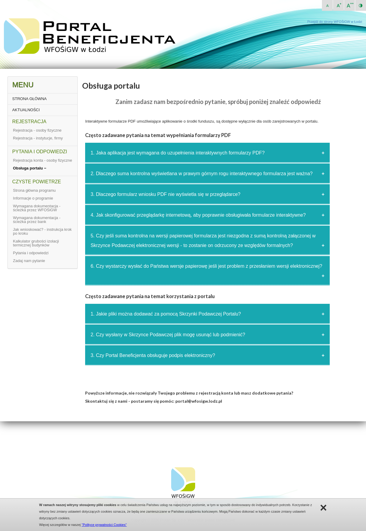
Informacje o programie (33, 198)
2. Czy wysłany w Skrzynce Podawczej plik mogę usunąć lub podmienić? (168, 334)
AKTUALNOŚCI (26, 110)
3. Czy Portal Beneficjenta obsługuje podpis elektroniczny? (153, 355)
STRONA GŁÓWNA (29, 98)
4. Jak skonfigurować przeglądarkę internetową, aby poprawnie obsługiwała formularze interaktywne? (198, 215)
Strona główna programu (34, 190)
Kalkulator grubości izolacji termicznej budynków (36, 243)
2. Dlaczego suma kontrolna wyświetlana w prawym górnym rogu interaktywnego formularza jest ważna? (202, 173)
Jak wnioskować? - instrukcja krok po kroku (42, 231)
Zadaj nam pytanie (29, 260)
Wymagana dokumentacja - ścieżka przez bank (36, 219)
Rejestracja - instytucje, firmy (38, 138)
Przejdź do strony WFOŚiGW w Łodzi (334, 21)
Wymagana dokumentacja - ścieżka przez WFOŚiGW (36, 208)
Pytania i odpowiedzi (31, 253)
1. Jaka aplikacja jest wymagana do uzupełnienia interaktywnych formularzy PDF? (178, 152)
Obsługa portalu (28, 168)
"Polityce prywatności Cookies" (104, 524)
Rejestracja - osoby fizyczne (37, 130)
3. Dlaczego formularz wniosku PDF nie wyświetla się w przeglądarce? (165, 194)
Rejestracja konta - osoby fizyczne (42, 160)
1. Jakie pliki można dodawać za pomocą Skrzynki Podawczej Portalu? (166, 313)
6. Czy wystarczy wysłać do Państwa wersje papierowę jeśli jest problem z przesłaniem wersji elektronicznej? (206, 266)
